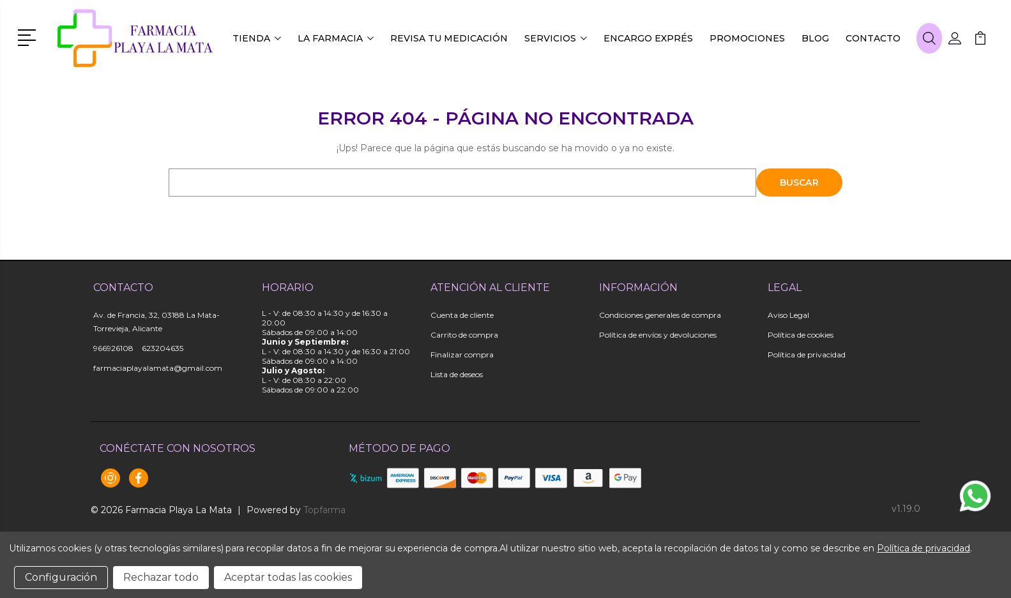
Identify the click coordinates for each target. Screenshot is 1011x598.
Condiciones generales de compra (660, 315)
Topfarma (324, 510)
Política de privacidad (807, 354)
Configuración (61, 577)
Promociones (747, 38)
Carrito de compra (464, 335)
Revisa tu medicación (449, 38)
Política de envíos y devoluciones (658, 335)
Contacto (873, 38)
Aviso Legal (788, 315)
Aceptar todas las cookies (288, 577)
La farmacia (336, 38)
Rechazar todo (161, 577)
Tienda (256, 38)
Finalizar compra (462, 354)
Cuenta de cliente (462, 315)
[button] (29, 36)
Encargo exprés (648, 38)
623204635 (162, 348)
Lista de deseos (456, 374)
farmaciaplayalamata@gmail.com (157, 368)
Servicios (555, 38)
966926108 (113, 348)
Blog (815, 38)
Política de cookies (800, 335)
